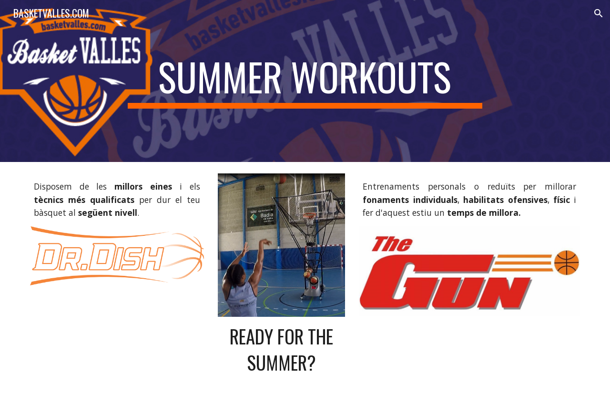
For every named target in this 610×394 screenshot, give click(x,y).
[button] (598, 13)
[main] (305, 81)
